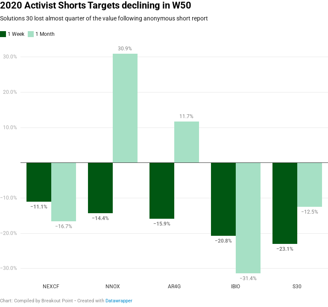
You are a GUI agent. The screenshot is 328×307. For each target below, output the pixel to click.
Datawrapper (118, 301)
